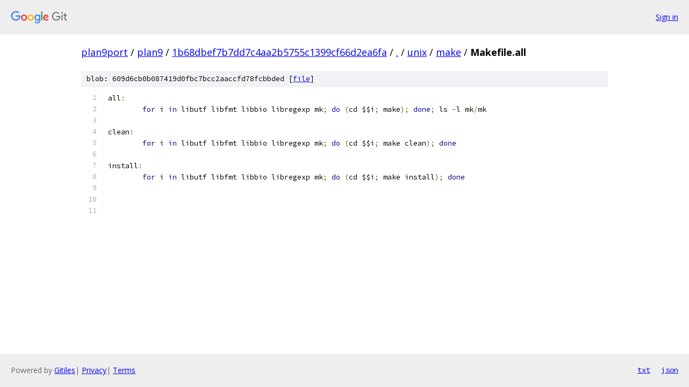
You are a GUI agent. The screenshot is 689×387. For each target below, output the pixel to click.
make (448, 52)
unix (417, 52)
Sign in (667, 17)
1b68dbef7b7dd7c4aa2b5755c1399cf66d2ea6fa (279, 52)
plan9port (104, 52)
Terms (124, 370)
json (669, 370)
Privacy (94, 370)
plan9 (150, 52)
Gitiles (64, 370)
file (301, 78)
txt (643, 370)
